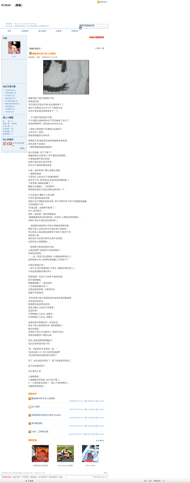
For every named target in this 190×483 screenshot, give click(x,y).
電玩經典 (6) (10, 106)
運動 (38, 57)
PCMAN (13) (10, 96)
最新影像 (32, 440)
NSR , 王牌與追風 (40, 431)
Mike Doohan (90, 465)
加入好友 (9, 26)
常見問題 (25, 477)
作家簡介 (75, 31)
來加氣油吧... (38, 423)
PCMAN (6, 5)
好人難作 (36, 406)
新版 (18, 5)
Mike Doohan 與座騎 (65, 466)
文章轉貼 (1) (10, 109)
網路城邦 (103, 2)
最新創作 (32, 393)
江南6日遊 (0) (10, 90)
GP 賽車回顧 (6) (11, 101)
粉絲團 (30, 481)
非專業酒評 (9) (10, 93)
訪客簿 (58, 31)
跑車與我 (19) (10, 98)
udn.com (104, 477)
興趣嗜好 (31, 57)
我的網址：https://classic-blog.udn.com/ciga (21, 24)
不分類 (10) (9, 112)
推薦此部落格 (20, 26)
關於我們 (16, 477)
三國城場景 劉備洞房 (40, 466)
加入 (150, 481)
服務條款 (33, 477)
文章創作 (25, 31)
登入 (145, 481)
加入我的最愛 (32, 26)
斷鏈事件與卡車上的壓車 (44, 53)
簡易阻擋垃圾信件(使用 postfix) (46, 415)
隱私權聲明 (53, 477)
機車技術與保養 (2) (12, 104)
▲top (105, 473)
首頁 (9, 31)
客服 (60, 477)
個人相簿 (42, 31)
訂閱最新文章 (44, 26)
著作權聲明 (43, 477)
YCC (14, 57)
